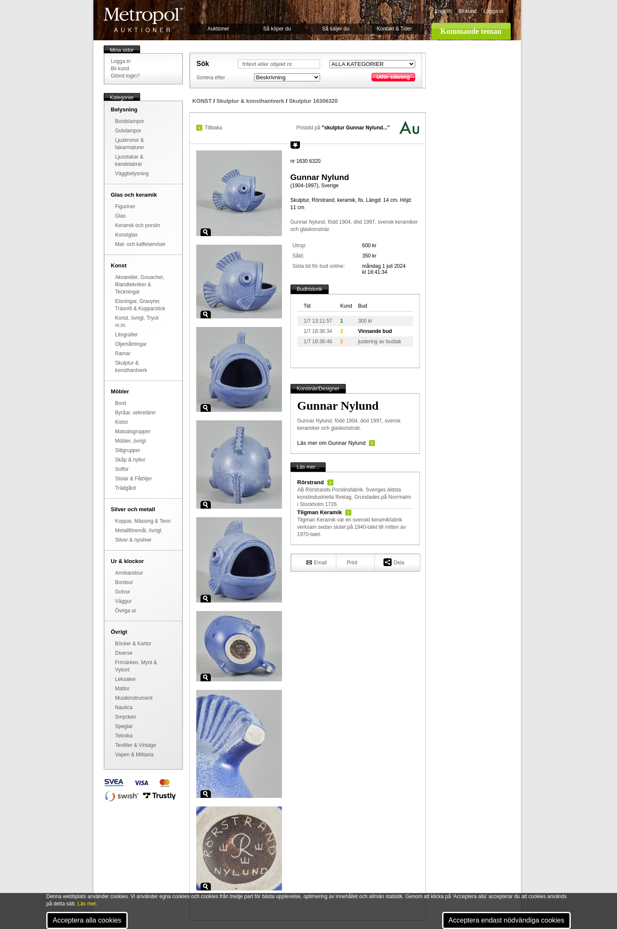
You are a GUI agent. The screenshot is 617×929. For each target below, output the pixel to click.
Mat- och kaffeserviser (140, 244)
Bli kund (467, 11)
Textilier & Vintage (135, 745)
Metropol (143, 20)
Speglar (124, 726)
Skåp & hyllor (130, 460)
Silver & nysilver (133, 540)
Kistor (122, 422)
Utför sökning (393, 77)
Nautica (124, 707)
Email (316, 562)
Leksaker (125, 679)
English (443, 11)
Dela (393, 562)
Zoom (206, 232)
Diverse (124, 653)
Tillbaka (213, 128)
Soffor (122, 469)
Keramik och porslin (137, 225)
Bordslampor (129, 121)
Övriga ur (125, 611)
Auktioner (218, 29)
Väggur (123, 601)
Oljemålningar (131, 344)
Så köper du (277, 29)
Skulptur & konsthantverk (250, 101)
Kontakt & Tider (394, 29)
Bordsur (124, 582)
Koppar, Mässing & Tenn (143, 521)
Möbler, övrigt (130, 441)
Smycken (125, 717)
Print (352, 563)
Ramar (123, 354)
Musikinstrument (134, 698)
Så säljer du (335, 29)
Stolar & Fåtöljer (133, 479)
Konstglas (126, 235)
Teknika (124, 736)
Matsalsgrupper (133, 432)
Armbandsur (129, 573)
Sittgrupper (128, 450)
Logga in (493, 11)
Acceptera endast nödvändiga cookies (506, 920)
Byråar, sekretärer (135, 413)
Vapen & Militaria (134, 755)
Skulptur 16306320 (313, 101)
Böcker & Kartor (133, 644)
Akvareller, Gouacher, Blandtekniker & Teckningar (140, 284)
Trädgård (125, 488)
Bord (120, 403)
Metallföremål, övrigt (138, 530)
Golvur (122, 592)
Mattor (122, 689)
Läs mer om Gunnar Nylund (331, 443)
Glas (120, 216)
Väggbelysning (132, 174)
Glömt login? (125, 76)
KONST (202, 101)
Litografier (126, 335)
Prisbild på (342, 128)
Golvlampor (128, 131)
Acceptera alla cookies (87, 920)
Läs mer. (87, 904)
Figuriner (125, 207)
